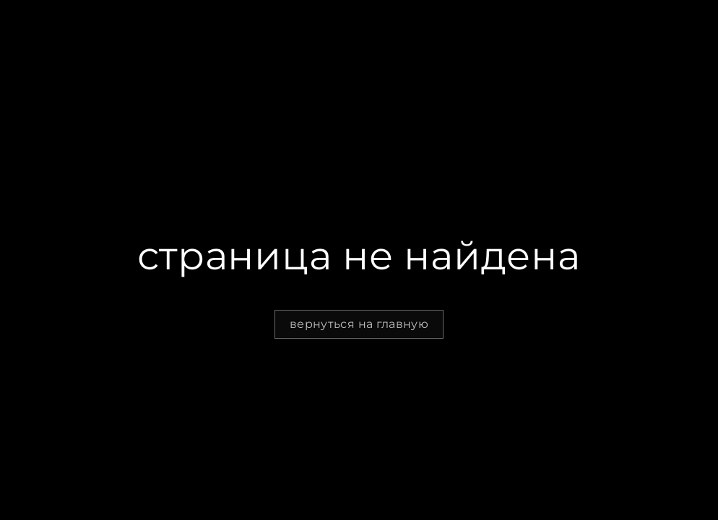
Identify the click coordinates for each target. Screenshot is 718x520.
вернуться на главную (359, 324)
